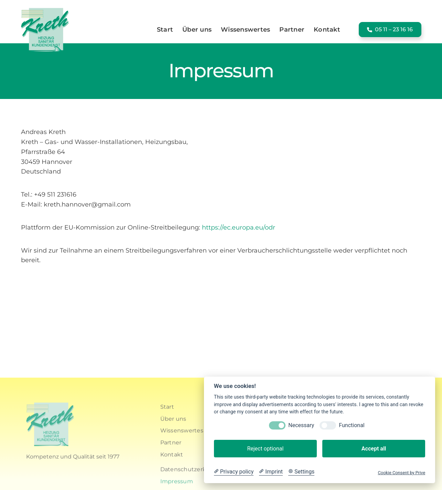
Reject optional (265, 448)
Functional (351, 425)
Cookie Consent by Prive (401, 472)
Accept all (374, 448)
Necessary (301, 425)
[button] (390, 29)
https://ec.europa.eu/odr (238, 227)
